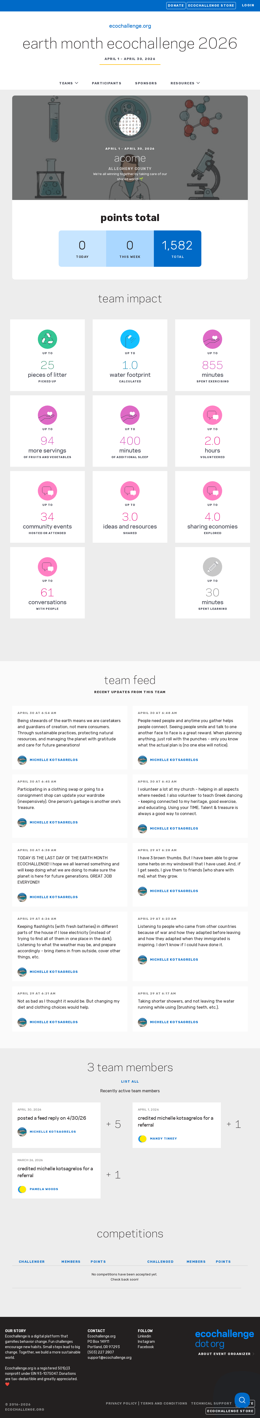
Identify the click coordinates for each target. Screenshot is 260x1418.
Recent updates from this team (130, 692)
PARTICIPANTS (106, 83)
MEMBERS (71, 1262)
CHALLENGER (32, 1262)
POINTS (98, 1262)
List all (130, 1081)
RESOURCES (183, 83)
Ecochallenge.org (130, 25)
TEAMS (66, 83)
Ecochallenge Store (211, 5)
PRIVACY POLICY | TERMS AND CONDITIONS (146, 1403)
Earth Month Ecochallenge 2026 (130, 44)
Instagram (146, 1341)
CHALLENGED (160, 1262)
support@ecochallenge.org (110, 1357)
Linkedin (144, 1336)
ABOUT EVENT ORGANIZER (224, 1354)
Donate (176, 5)
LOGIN (248, 5)
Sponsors (146, 83)
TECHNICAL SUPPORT (211, 1403)
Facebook (146, 1347)
